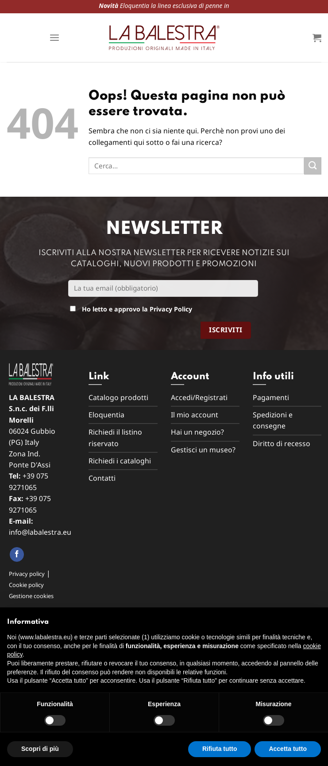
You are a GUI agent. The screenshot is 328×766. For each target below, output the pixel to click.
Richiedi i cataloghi (120, 461)
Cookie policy (26, 585)
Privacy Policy (171, 309)
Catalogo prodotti (118, 397)
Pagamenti (271, 397)
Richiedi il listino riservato (115, 437)
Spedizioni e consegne (273, 420)
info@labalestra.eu (40, 532)
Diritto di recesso (281, 443)
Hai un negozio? (197, 432)
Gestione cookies (31, 596)
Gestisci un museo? (203, 450)
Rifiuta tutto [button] (219, 748)
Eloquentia (106, 415)
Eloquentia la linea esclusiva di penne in (70, 5)
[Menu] (54, 38)
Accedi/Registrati (199, 397)
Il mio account (194, 415)
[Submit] (312, 166)
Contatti (102, 478)
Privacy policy (27, 574)
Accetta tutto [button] (288, 748)
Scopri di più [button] (40, 748)
